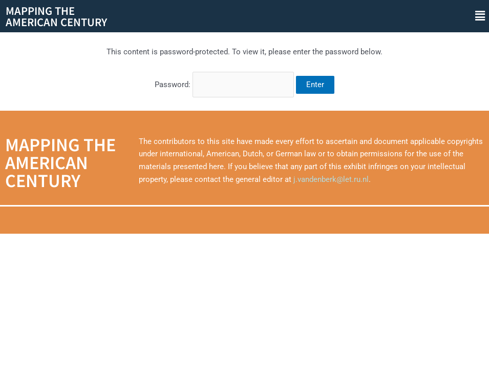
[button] (480, 16)
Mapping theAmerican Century (56, 16)
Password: (224, 84)
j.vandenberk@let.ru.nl (331, 179)
